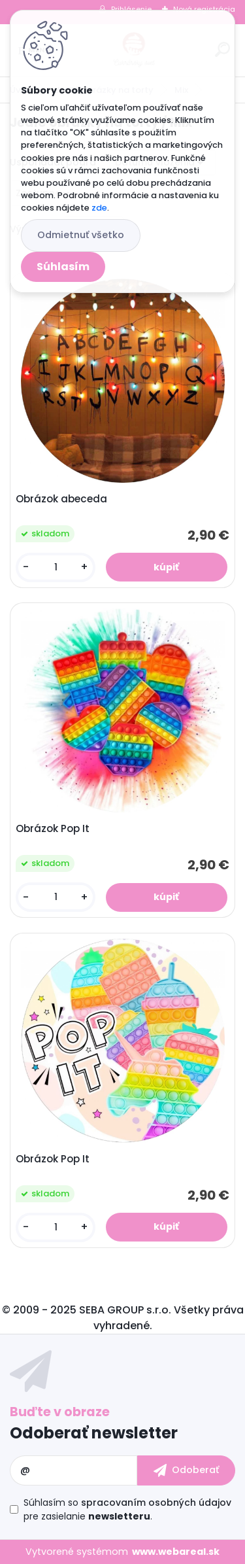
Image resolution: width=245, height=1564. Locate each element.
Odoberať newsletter (94, 1433)
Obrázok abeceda (61, 499)
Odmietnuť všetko (80, 234)
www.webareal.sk (176, 1551)
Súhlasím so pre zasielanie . (127, 1509)
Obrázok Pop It (53, 828)
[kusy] (55, 567)
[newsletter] (186, 1470)
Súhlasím (63, 266)
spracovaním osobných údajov (156, 1502)
